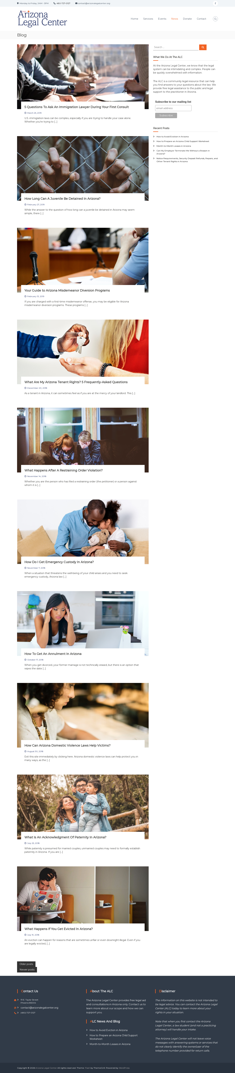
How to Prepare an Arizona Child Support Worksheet (182, 141)
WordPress (124, 1068)
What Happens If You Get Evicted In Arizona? (58, 929)
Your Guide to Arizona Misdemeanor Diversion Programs (67, 290)
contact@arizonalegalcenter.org (39, 1007)
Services (148, 18)
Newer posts (27, 969)
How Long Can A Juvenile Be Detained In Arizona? (62, 199)
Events (162, 18)
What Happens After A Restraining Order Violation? (63, 470)
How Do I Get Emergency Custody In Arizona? (59, 562)
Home (134, 18)
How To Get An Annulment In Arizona (53, 654)
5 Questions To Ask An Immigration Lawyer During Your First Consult (76, 107)
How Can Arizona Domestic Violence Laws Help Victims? (67, 745)
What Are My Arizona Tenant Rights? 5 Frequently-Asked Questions (76, 382)
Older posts (26, 964)
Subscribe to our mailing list (173, 101)
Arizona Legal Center (46, 1068)
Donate (187, 18)
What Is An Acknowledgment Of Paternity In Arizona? (65, 837)
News (174, 18)
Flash (87, 1068)
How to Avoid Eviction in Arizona (172, 136)
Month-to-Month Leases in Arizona (173, 146)
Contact (201, 18)
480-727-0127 (63, 3)
